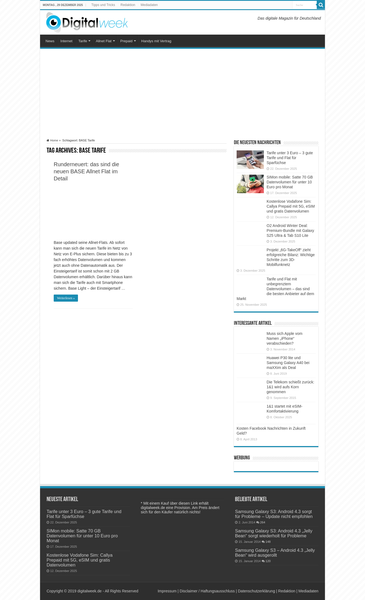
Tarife (83, 41)
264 (262, 522)
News (50, 41)
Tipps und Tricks (103, 5)
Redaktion (127, 5)
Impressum (167, 591)
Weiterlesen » (66, 298)
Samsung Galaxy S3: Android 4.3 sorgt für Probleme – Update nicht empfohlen (274, 514)
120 (268, 561)
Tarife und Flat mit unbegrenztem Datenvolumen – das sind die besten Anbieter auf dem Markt (275, 289)
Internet (67, 41)
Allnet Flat (103, 41)
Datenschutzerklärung (256, 591)
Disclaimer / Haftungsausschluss (207, 591)
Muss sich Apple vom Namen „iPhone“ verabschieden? (285, 338)
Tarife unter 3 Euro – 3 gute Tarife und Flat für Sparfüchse (290, 158)
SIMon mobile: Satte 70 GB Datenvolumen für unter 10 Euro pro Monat (290, 182)
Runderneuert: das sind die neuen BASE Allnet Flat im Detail (86, 171)
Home (52, 140)
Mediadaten (149, 5)
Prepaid (126, 41)
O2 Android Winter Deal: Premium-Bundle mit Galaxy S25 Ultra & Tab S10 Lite (290, 230)
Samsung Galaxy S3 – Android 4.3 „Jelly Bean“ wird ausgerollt (275, 552)
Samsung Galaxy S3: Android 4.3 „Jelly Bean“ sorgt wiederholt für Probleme (273, 533)
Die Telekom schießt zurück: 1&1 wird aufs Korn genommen (290, 387)
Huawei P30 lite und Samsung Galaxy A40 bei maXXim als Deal (288, 363)
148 (268, 541)
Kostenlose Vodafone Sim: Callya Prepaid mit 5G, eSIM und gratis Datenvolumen (291, 206)
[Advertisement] (182, 94)
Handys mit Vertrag (156, 41)
